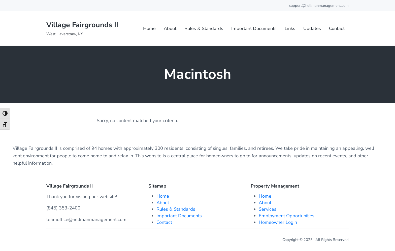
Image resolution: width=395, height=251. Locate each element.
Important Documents (179, 215)
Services (267, 209)
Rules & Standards (175, 209)
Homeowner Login (278, 222)
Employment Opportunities (286, 215)
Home (162, 196)
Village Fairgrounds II (82, 25)
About (162, 202)
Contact (164, 222)
